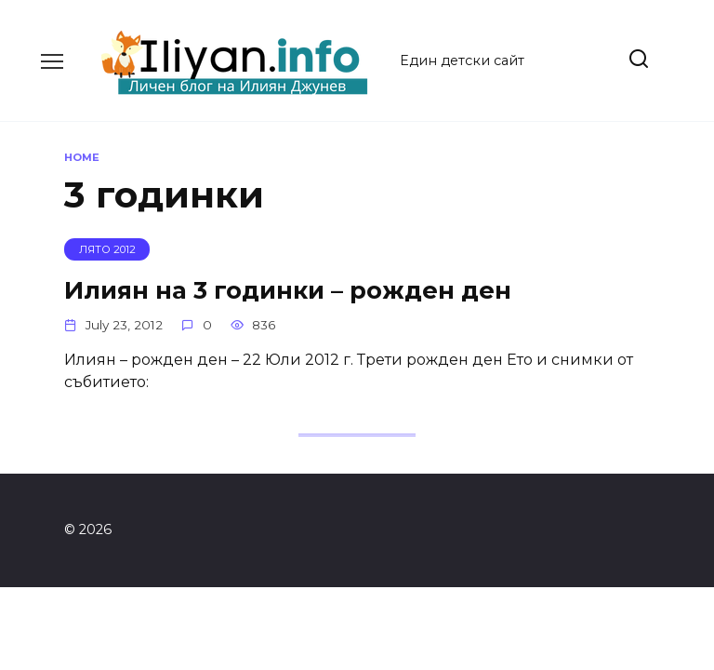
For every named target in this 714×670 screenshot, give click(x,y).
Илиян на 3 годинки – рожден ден (287, 289)
